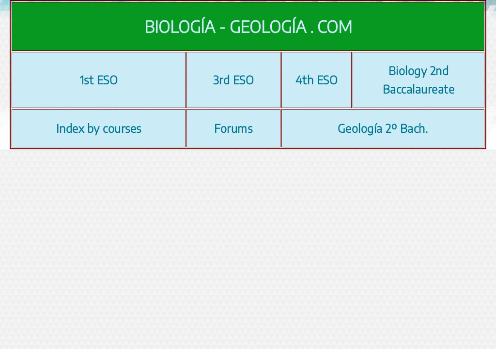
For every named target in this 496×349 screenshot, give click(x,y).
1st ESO (99, 80)
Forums (233, 128)
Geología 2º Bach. (383, 128)
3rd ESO (233, 80)
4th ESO (316, 80)
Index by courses (98, 128)
